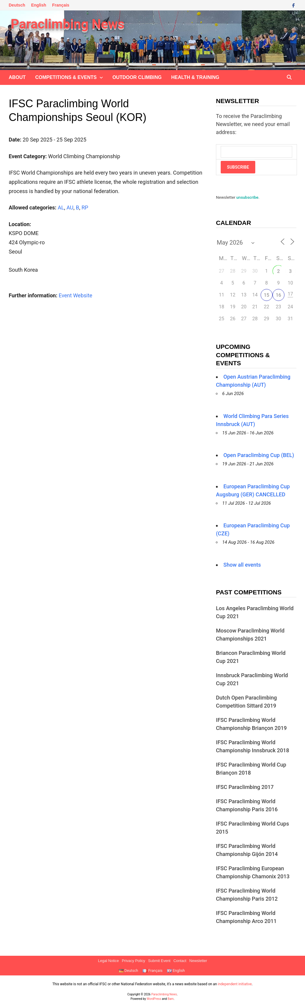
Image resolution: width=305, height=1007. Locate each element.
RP (85, 207)
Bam (171, 998)
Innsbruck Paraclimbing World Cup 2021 (252, 679)
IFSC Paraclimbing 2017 (245, 787)
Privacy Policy (133, 961)
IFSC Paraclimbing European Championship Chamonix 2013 (253, 872)
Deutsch (17, 5)
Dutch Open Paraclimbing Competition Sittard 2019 (246, 701)
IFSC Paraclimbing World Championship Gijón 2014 (247, 850)
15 (266, 295)
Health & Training (195, 77)
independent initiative (235, 984)
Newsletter (198, 961)
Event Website (75, 295)
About (17, 77)
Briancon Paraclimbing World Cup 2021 (251, 657)
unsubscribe (247, 197)
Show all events (242, 565)
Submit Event (159, 961)
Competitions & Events (66, 77)
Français (60, 5)
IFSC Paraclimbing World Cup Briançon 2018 (251, 769)
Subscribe (238, 167)
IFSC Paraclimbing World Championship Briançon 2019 (251, 724)
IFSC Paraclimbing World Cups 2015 (252, 827)
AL (61, 207)
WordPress (154, 998)
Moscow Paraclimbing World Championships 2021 (250, 634)
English (38, 5)
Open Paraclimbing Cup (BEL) (258, 455)
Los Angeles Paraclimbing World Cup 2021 (255, 612)
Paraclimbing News (68, 24)
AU (69, 207)
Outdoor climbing (136, 77)
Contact (179, 961)
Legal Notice (108, 961)
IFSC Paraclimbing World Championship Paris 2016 (247, 805)
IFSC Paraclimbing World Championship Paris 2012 (247, 895)
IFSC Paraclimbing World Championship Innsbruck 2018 (252, 746)
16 (278, 295)
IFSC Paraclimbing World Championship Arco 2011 (246, 917)
